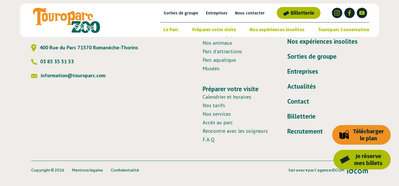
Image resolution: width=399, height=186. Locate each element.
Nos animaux (217, 43)
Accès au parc (218, 122)
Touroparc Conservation (343, 30)
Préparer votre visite (214, 30)
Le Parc (171, 30)
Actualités (301, 86)
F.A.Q (209, 139)
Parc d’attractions (222, 51)
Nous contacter (250, 13)
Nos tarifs (214, 105)
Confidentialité (125, 170)
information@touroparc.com (68, 75)
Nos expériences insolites (277, 30)
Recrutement (305, 131)
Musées (211, 68)
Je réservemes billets (361, 159)
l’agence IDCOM (329, 170)
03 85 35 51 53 (52, 61)
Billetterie (298, 13)
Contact (298, 101)
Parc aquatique (219, 60)
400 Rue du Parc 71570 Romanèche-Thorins (84, 47)
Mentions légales (87, 170)
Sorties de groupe (180, 13)
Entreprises (216, 13)
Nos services (217, 114)
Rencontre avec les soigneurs (235, 131)
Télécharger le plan (361, 135)
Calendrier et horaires (227, 97)
